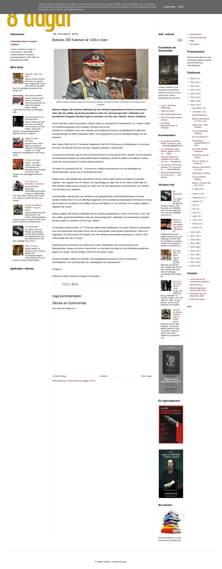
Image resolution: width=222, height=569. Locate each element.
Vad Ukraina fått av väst (171, 114)
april (195, 216)
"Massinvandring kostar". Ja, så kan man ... (171, 173)
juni (194, 209)
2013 (192, 251)
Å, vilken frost (198, 189)
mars (195, 220)
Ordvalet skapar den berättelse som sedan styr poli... (170, 159)
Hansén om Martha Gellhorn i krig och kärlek (33, 207)
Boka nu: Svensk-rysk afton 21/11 (201, 184)
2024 (192, 86)
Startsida (103, 376)
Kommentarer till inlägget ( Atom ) (81, 381)
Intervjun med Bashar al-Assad (201, 168)
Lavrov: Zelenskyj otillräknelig (168, 106)
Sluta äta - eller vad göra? (177, 253)
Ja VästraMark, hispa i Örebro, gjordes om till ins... (170, 151)
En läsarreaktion (32, 227)
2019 (192, 105)
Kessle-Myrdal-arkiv (198, 37)
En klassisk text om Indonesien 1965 (198, 295)
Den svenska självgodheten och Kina (201, 143)
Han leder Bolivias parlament (200, 150)
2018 (192, 232)
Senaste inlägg (59, 376)
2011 (192, 258)
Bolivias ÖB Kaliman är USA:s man (201, 120)
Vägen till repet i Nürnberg (32, 139)
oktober (196, 194)
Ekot (189, 306)
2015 (192, 243)
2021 (192, 97)
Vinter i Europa (31, 246)
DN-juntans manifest (33, 95)
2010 (192, 262)
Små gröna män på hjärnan (200, 156)
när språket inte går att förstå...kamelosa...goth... (171, 142)
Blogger (123, 562)
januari (196, 227)
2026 (192, 78)
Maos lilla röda (196, 285)
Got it (181, 7)
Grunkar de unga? (32, 160)
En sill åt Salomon (199, 137)
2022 (192, 93)
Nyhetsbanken (196, 34)
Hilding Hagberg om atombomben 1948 (198, 289)
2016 (192, 239)
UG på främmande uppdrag (200, 132)
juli (194, 205)
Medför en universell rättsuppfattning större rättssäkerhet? (177, 226)
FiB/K (192, 41)
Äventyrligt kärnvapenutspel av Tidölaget (169, 125)
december (197, 108)
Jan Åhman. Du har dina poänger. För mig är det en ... (171, 167)
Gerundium (194, 44)
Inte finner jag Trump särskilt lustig (177, 284)
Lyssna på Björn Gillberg (199, 178)
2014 (192, 247)
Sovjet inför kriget (197, 299)
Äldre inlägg (146, 376)
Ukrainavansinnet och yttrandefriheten (34, 118)
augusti (196, 201)
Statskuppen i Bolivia (201, 173)
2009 (192, 266)
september (197, 197)
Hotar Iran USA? (168, 111)
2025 (192, 82)
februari (196, 224)
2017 (192, 236)
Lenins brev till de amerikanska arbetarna (199, 280)
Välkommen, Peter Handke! (200, 126)
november (197, 112)
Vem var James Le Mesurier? (200, 162)
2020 (192, 101)
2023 (192, 90)
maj (194, 212)
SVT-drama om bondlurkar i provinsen (34, 182)
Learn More (169, 7)
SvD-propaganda (199, 115)
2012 (192, 254)
